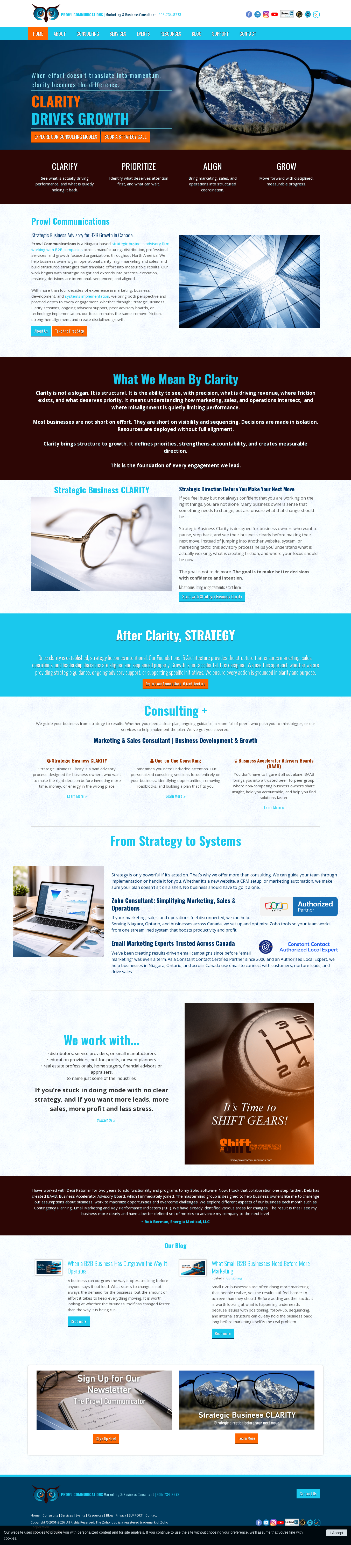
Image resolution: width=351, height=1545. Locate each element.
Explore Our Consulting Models (65, 136)
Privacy (121, 1515)
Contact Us (104, 1120)
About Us (41, 331)
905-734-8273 (169, 14)
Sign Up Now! (106, 1438)
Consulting (87, 33)
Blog (196, 33)
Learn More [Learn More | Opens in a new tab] (272, 807)
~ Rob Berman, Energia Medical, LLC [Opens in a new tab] (175, 1221)
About (60, 33)
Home (38, 33)
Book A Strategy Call (125, 136)
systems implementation (87, 296)
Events (143, 33)
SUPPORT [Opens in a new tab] (220, 33)
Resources (170, 33)
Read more (79, 1321)
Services (118, 33)
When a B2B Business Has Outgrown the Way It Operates (117, 1266)
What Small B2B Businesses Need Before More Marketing (261, 1266)
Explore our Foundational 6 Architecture (175, 683)
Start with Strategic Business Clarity (212, 597)
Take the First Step (69, 331)
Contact (248, 33)
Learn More (75, 796)
